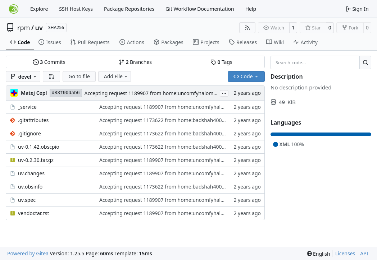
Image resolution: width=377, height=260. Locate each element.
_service (27, 106)
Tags (221, 62)
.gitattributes (33, 120)
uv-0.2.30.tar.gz (36, 160)
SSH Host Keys (76, 8)
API (364, 253)
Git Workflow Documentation (199, 8)
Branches (135, 62)
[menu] (318, 253)
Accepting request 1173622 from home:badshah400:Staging (170, 120)
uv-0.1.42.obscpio (38, 146)
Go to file (79, 76)
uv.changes (31, 173)
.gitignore (29, 133)
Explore (39, 8)
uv (39, 27)
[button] (51, 76)
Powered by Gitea (28, 253)
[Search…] (365, 62)
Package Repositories (129, 8)
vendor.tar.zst (33, 213)
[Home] (14, 9)
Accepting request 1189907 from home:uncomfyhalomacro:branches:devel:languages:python (195, 93)
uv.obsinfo (30, 186)
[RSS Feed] (247, 27)
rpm (23, 27)
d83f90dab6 (66, 93)
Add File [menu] (116, 76)
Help (250, 8)
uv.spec (27, 199)
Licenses (345, 253)
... (224, 92)
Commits (49, 62)
